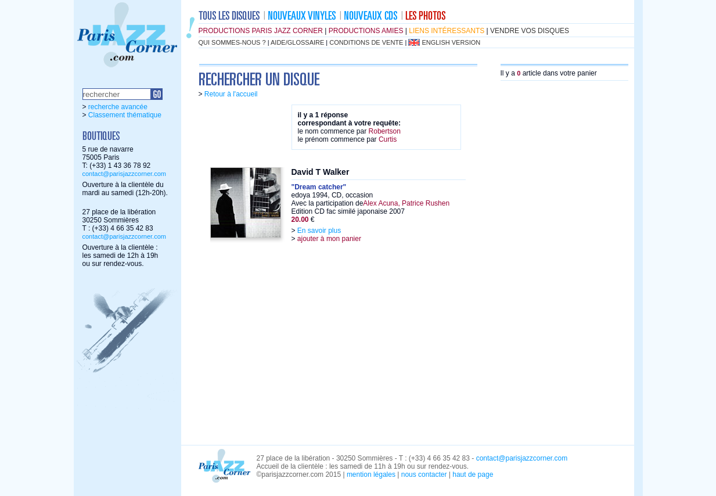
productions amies (366, 31)
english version (451, 42)
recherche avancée (117, 107)
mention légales (371, 474)
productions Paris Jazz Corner (261, 31)
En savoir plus (319, 231)
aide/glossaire (297, 42)
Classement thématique (124, 115)
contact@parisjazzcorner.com (124, 173)
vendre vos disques (529, 31)
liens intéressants (446, 31)
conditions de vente (366, 42)
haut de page (472, 474)
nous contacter (424, 474)
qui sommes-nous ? (232, 42)
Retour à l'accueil (231, 94)
